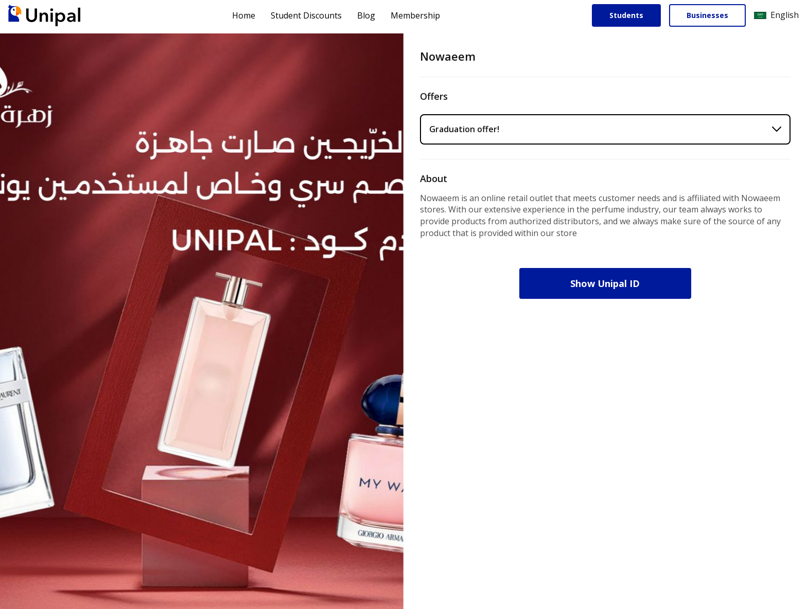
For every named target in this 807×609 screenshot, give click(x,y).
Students (626, 15)
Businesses (707, 15)
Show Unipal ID (605, 283)
